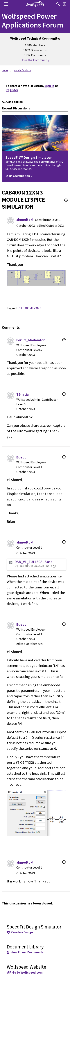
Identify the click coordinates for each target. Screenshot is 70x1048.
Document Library (35, 949)
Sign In (49, 86)
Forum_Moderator (30, 340)
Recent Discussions (16, 108)
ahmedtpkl (24, 219)
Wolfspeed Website (35, 969)
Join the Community (35, 60)
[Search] (58, 4)
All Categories (12, 102)
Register (12, 90)
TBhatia (22, 394)
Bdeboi (21, 457)
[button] (66, 200)
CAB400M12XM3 (30, 308)
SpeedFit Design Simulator (35, 929)
